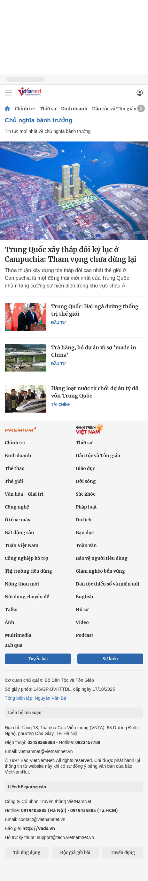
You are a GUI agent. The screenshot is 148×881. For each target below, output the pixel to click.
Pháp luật (86, 507)
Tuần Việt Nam (21, 545)
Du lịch (83, 520)
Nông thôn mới (22, 584)
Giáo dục (85, 468)
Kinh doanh (74, 109)
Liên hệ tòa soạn (25, 712)
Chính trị (25, 109)
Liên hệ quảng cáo (27, 787)
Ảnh (9, 622)
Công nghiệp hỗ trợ (26, 558)
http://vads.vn (38, 828)
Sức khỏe (86, 494)
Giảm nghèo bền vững (100, 571)
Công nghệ (17, 507)
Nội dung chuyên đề (27, 597)
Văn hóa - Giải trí (24, 494)
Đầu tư (58, 323)
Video (82, 622)
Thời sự (48, 109)
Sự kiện (110, 659)
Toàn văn (86, 545)
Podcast (84, 635)
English (84, 597)
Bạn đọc (85, 532)
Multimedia (18, 635)
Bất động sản (19, 532)
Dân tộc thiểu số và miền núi (107, 584)
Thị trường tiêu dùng (28, 571)
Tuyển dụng (123, 852)
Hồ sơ (82, 609)
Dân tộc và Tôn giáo (114, 109)
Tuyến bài (38, 659)
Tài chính (61, 404)
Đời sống (86, 481)
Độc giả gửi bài (75, 852)
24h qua (13, 645)
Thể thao (15, 468)
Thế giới (14, 481)
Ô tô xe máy (17, 520)
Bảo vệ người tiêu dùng (102, 558)
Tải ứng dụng (26, 852)
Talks (11, 609)
